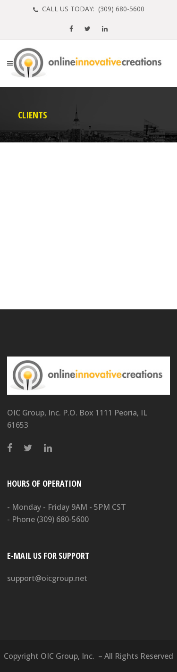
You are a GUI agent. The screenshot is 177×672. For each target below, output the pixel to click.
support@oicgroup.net (47, 578)
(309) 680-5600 (63, 519)
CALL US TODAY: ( (92, 8)
